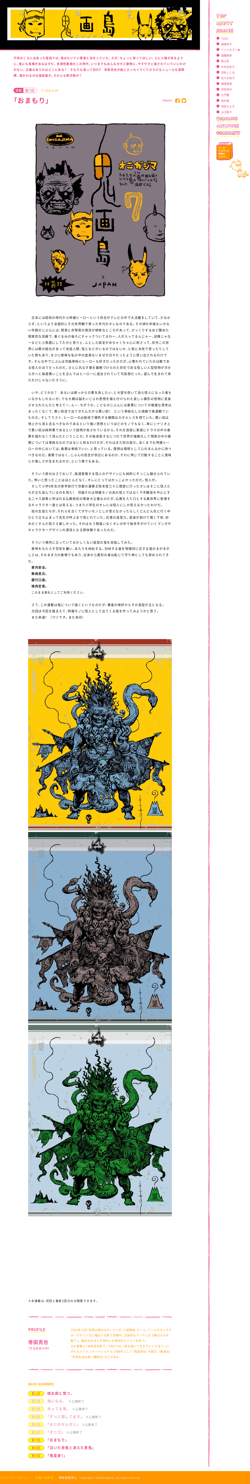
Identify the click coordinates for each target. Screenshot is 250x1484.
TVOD (224, 38)
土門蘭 (225, 95)
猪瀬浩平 (226, 44)
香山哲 (225, 61)
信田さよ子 (228, 106)
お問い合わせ (44, 1477)
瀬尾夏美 (226, 84)
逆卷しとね (228, 72)
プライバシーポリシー (15, 1477)
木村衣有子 (228, 67)
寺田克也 (226, 89)
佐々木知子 (228, 78)
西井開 (225, 101)
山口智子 (226, 112)
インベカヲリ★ (230, 50)
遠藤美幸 (226, 55)
